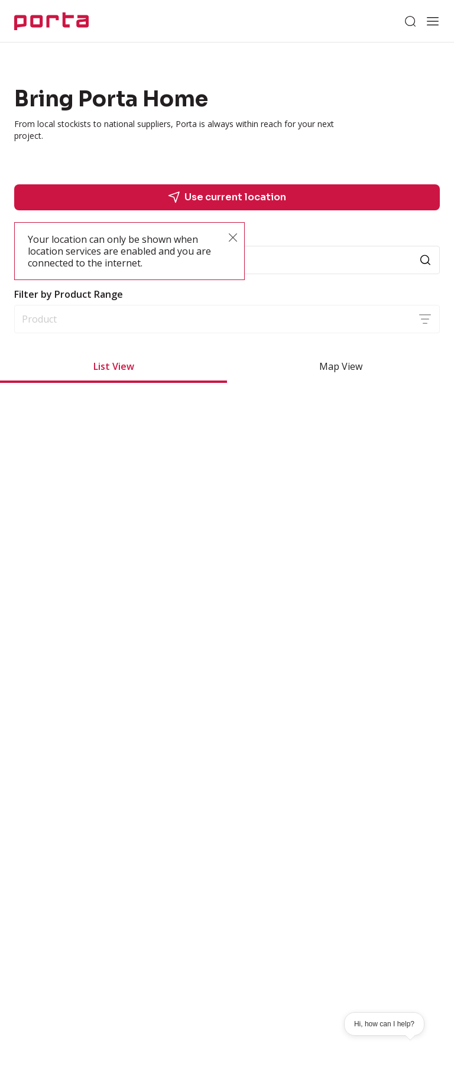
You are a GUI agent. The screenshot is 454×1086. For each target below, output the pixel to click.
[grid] (227, 565)
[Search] (410, 21)
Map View (340, 366)
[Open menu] (433, 21)
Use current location (227, 197)
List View (113, 366)
